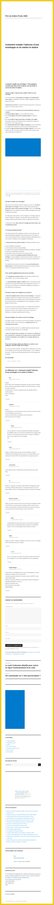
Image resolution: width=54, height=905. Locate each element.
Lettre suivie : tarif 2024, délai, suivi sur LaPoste (17, 823)
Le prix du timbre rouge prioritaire (14, 829)
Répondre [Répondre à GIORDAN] (7, 420)
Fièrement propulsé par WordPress (21, 901)
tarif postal (7, 338)
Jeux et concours (10, 750)
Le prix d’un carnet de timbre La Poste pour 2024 (17, 825)
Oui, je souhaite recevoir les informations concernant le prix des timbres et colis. (22, 648)
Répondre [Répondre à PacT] (7, 399)
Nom (6, 626)
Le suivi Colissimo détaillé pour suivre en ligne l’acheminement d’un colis (22, 834)
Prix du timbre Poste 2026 (16, 16)
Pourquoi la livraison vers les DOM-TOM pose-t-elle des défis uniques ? (22, 814)
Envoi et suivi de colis (11, 746)
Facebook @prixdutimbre (19, 857)
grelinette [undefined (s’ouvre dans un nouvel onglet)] (8, 352)
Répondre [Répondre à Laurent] (9, 562)
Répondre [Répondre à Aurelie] (9, 441)
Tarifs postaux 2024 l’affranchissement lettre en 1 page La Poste (20, 821)
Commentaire (9, 606)
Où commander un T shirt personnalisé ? (15, 830)
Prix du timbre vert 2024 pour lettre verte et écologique (18, 827)
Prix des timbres (10, 751)
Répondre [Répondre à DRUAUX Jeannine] (7, 512)
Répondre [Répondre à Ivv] (7, 493)
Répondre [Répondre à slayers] (7, 459)
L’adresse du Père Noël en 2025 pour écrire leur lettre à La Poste (20, 816)
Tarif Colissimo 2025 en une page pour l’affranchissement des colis (20, 818)
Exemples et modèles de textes (13, 748)
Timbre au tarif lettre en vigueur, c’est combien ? (17, 841)
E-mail (7, 632)
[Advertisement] (27, 34)
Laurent (8, 361)
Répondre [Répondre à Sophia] (7, 546)
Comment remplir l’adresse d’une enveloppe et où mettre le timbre (20, 832)
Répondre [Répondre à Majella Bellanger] (7, 590)
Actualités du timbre (11, 741)
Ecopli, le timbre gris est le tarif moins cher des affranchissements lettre (21, 840)
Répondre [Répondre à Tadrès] (9, 530)
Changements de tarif (11, 742)
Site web (7, 638)
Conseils (18, 361)
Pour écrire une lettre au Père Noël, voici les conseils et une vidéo (20, 820)
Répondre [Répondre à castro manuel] (7, 475)
